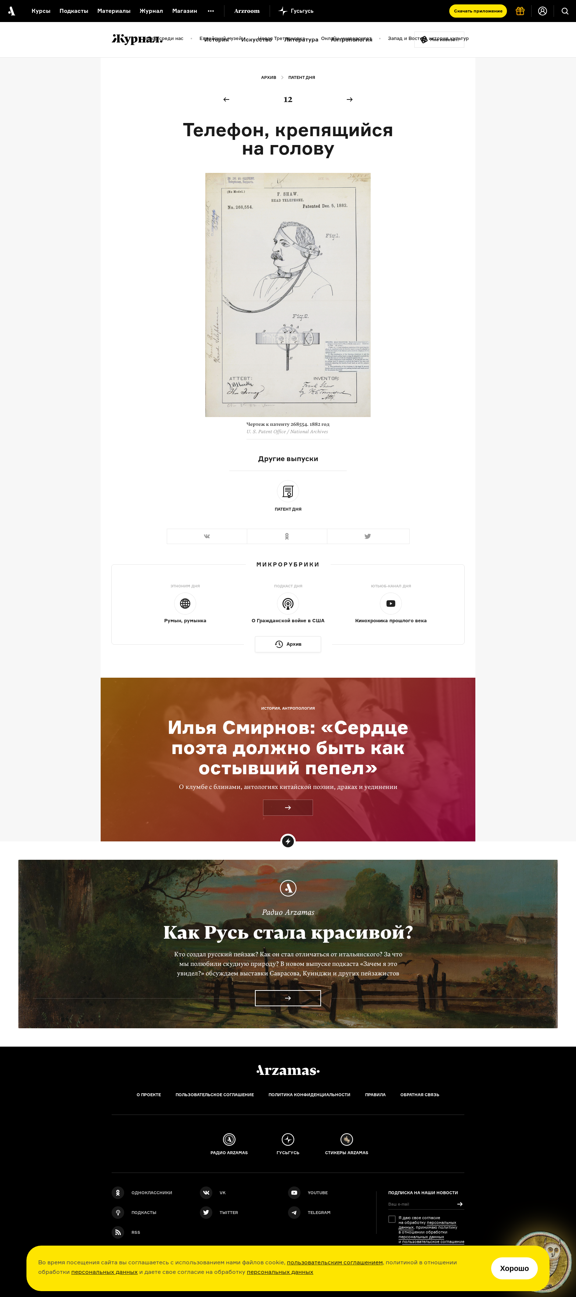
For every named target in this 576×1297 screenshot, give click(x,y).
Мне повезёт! (444, 39)
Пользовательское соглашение (215, 1094)
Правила (375, 1094)
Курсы (41, 10)
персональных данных (104, 1271)
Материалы (113, 10)
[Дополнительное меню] (211, 11)
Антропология (351, 39)
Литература (301, 39)
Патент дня (301, 77)
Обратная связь (419, 1094)
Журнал (151, 10)
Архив (268, 77)
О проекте (149, 1094)
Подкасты (74, 10)
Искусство (256, 39)
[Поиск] (565, 11)
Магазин (184, 10)
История (216, 39)
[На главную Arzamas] (11, 11)
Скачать (478, 11)
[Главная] (288, 1070)
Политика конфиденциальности (309, 1094)
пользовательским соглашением (335, 1262)
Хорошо (514, 1268)
